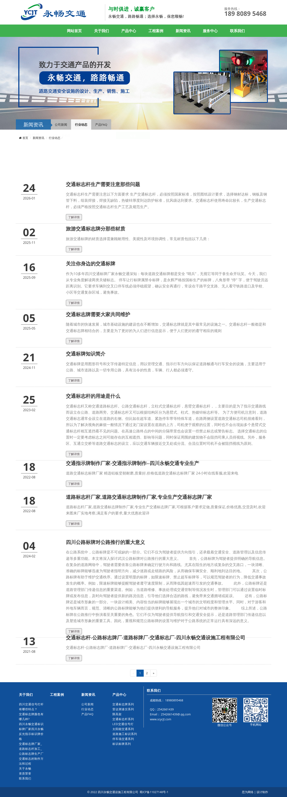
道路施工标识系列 (124, 734)
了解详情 (74, 272)
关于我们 (101, 30)
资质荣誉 (25, 773)
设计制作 (262, 792)
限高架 (117, 714)
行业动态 (81, 124)
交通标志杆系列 (123, 719)
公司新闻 (61, 124)
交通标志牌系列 (123, 704)
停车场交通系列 (123, 739)
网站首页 (74, 30)
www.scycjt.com (160, 719)
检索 (133, 156)
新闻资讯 (183, 30)
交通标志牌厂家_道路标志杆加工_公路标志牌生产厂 (31, 749)
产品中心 (128, 30)
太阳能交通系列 (123, 729)
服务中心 (210, 30)
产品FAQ (101, 124)
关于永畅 (25, 768)
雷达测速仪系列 (123, 709)
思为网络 (247, 792)
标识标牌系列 (121, 744)
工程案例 (155, 30)
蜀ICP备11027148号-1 (154, 792)
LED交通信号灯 (123, 724)
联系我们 (237, 30)
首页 (25, 138)
